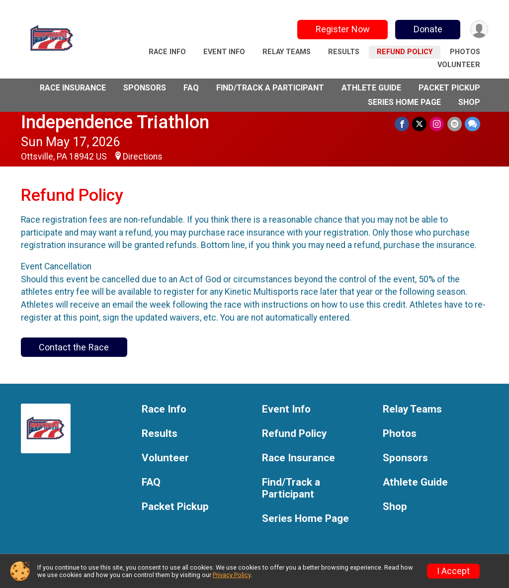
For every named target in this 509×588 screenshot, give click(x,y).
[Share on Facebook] (402, 124)
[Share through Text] (472, 124)
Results (343, 52)
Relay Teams (286, 52)
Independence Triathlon (115, 122)
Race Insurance (73, 87)
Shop (469, 102)
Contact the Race (74, 347)
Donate (427, 29)
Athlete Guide (371, 87)
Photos (465, 52)
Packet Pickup (449, 87)
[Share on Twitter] (420, 124)
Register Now (342, 29)
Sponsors (144, 87)
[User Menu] (479, 29)
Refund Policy (404, 52)
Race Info (167, 52)
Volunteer (458, 65)
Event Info (224, 52)
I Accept (453, 571)
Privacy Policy (232, 575)
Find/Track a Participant (270, 87)
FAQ (191, 87)
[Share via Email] (454, 124)
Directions (143, 157)
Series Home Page (404, 102)
